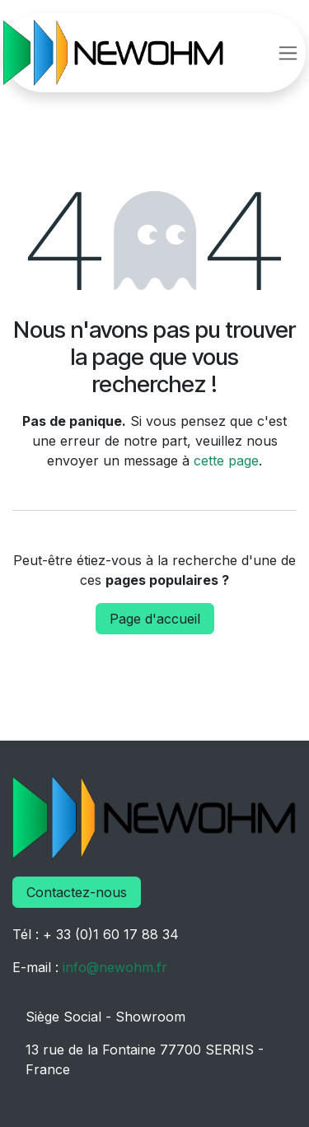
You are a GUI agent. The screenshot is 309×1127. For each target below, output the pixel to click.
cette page (226, 460)
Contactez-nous (76, 892)
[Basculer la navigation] (288, 53)
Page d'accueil (155, 618)
